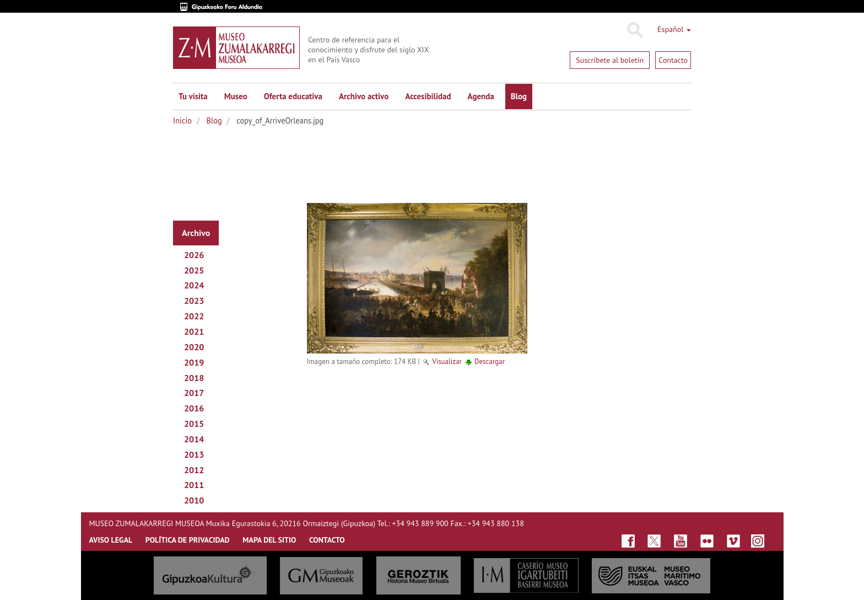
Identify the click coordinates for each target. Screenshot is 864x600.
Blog (519, 96)
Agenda (481, 96)
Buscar (634, 30)
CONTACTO (327, 540)
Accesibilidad (428, 96)
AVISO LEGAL (111, 540)
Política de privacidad (187, 540)
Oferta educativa (293, 96)
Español (674, 29)
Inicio (182, 120)
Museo (235, 96)
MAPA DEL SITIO (269, 540)
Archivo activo (363, 96)
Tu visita (193, 96)
